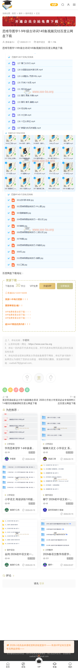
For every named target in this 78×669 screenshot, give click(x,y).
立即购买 (64, 286)
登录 (41, 583)
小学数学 (49, 550)
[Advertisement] (39, 613)
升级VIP (47, 286)
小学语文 (11, 444)
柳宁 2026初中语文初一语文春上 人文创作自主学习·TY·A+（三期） (57, 499)
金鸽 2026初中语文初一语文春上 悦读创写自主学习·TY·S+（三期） (19, 554)
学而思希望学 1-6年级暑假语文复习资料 (20, 448)
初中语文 (41, 42)
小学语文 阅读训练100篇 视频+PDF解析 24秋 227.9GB (19, 499)
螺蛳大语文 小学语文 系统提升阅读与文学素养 (57, 448)
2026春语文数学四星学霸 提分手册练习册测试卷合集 (57, 554)
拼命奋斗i (9, 42)
